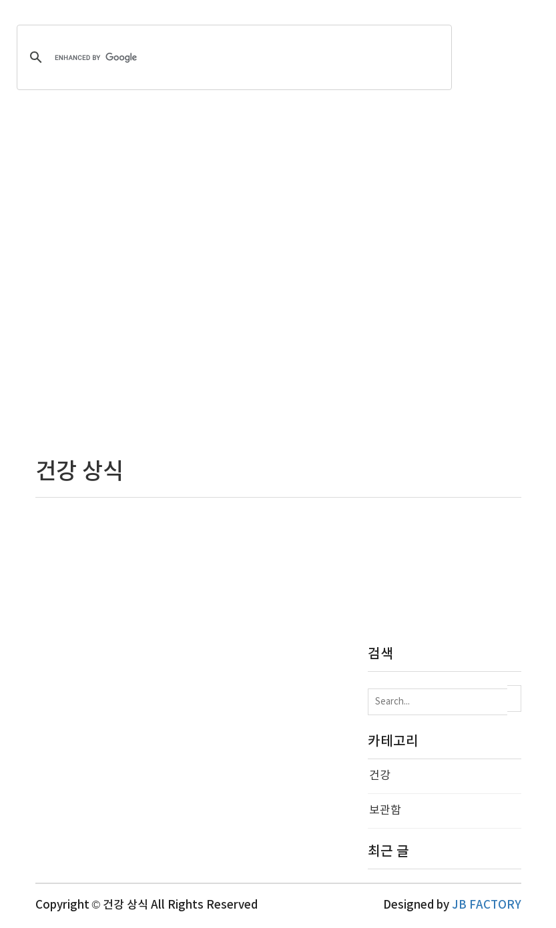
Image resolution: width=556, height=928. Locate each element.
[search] (232, 57)
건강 (379, 776)
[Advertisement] (278, 281)
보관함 (385, 810)
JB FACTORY (486, 905)
